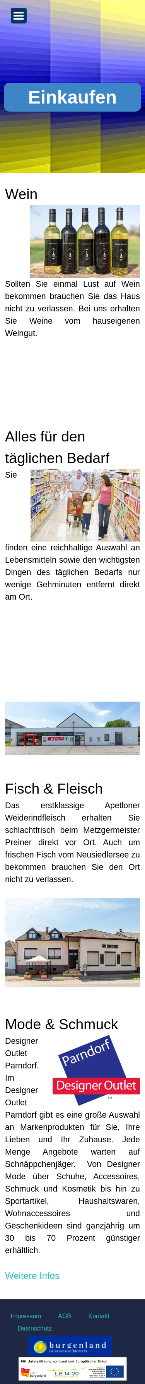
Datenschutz (34, 1328)
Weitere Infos (32, 1275)
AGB (65, 1316)
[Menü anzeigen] (19, 15)
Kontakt (97, 1316)
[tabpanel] (72, 739)
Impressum (26, 1316)
